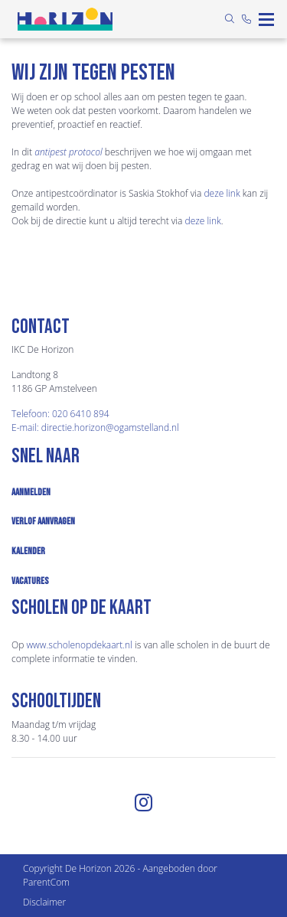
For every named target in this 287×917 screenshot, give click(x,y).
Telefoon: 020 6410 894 (60, 413)
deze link (222, 193)
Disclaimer (44, 902)
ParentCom (46, 882)
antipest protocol (68, 151)
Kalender (28, 551)
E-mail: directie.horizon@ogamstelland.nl (95, 427)
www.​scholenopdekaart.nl (79, 644)
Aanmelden (31, 492)
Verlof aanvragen (43, 521)
